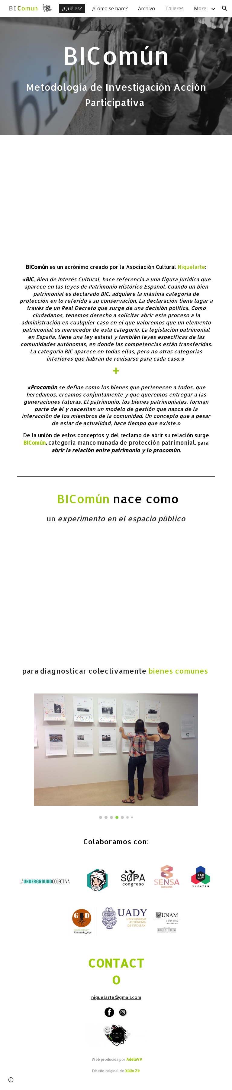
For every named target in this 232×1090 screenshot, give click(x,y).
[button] (225, 8)
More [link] (200, 8)
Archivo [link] (146, 8)
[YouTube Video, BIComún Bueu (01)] (116, 597)
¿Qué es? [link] (72, 8)
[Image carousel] (116, 756)
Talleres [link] (174, 8)
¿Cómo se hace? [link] (110, 8)
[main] (116, 76)
